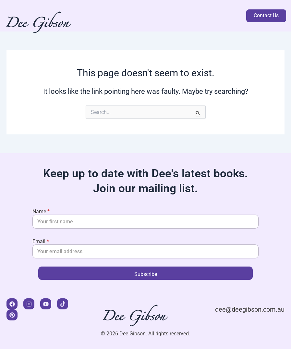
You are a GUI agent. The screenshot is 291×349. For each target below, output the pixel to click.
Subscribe (145, 274)
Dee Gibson (37, 25)
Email (40, 241)
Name (41, 211)
